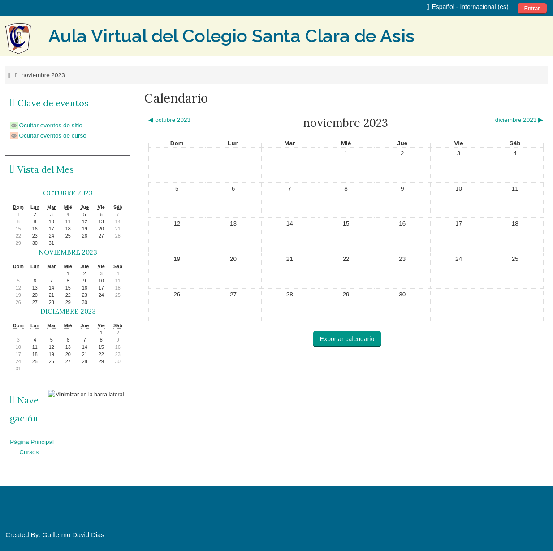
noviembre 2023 (43, 75)
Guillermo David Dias (73, 534)
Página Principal (32, 441)
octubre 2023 (68, 193)
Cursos (29, 452)
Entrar (532, 8)
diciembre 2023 (68, 311)
